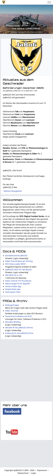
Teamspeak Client (13, 292)
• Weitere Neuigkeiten (12, 191)
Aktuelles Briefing (13, 322)
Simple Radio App (13, 289)
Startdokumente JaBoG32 (16, 255)
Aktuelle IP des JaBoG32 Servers (19, 327)
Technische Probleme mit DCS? (18, 316)
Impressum (42, 470)
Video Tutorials (11, 310)
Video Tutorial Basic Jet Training (19, 261)
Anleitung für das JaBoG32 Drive (19, 333)
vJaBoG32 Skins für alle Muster (18, 269)
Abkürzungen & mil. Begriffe (17, 283)
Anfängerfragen (12, 305)
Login (33, 473)
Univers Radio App (13, 286)
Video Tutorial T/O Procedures (18, 280)
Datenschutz (23, 473)
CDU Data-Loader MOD (15, 264)
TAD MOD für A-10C (13, 275)
